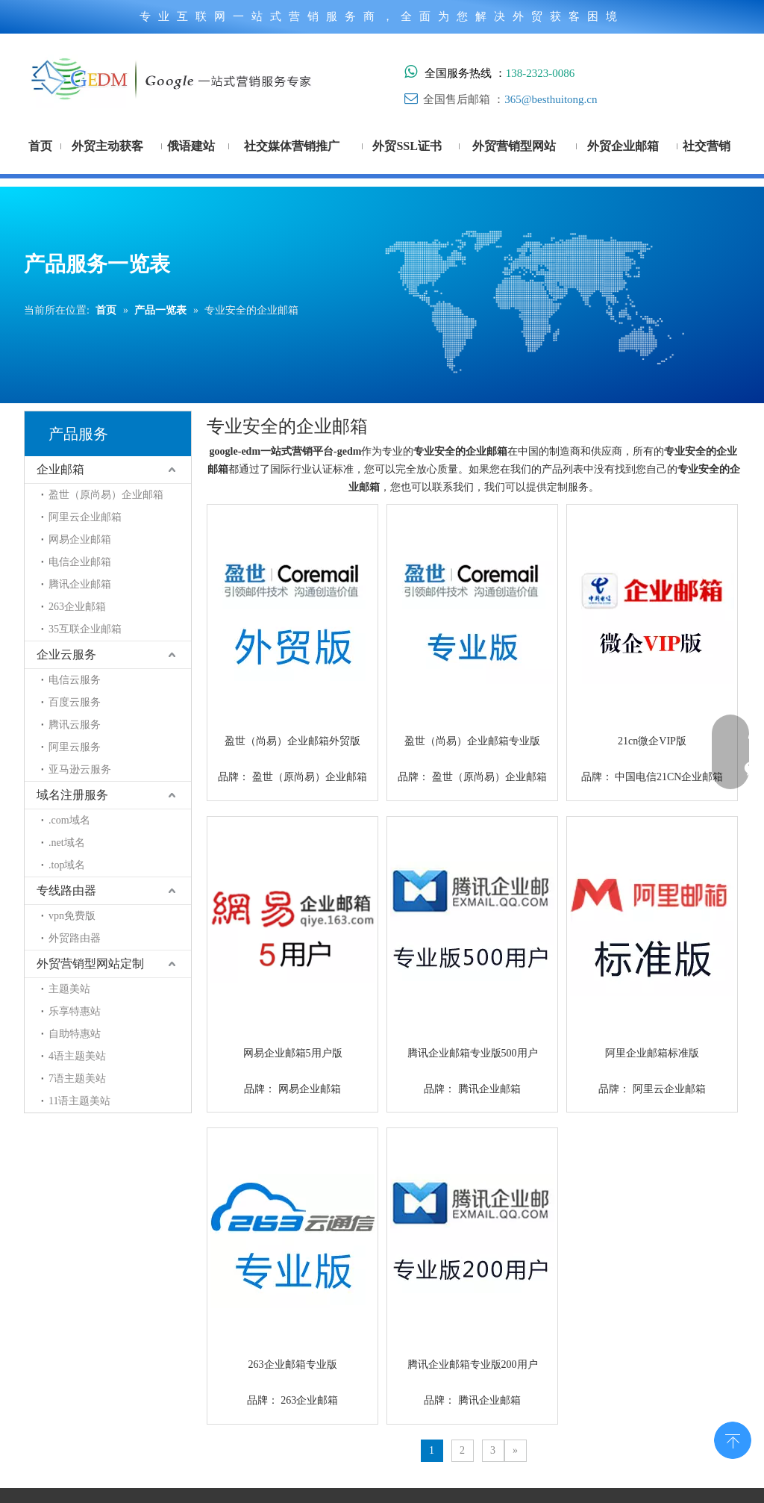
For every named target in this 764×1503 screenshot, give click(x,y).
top (732, 1438)
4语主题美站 (77, 1056)
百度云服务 (74, 702)
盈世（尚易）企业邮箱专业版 (472, 741)
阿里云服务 (74, 747)
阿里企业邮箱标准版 (652, 1053)
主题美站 (69, 989)
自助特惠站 (74, 1033)
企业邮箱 (60, 469)
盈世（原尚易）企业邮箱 (105, 494)
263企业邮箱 (77, 606)
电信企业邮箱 (79, 561)
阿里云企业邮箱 (85, 517)
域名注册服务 (72, 794)
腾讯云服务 (74, 724)
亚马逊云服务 (79, 769)
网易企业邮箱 (79, 539)
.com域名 (69, 820)
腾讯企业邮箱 (79, 584)
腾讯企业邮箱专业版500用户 (472, 1053)
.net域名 (66, 842)
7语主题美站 (77, 1078)
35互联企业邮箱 (85, 629)
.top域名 (66, 865)
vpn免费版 (72, 915)
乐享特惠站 (74, 1011)
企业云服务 (66, 654)
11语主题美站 (79, 1101)
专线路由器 (66, 890)
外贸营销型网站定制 (90, 963)
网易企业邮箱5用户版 (292, 1053)
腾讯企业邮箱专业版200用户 (472, 1364)
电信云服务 (74, 679)
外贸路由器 (74, 938)
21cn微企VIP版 (652, 741)
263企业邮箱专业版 (292, 1364)
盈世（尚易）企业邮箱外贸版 (292, 741)
